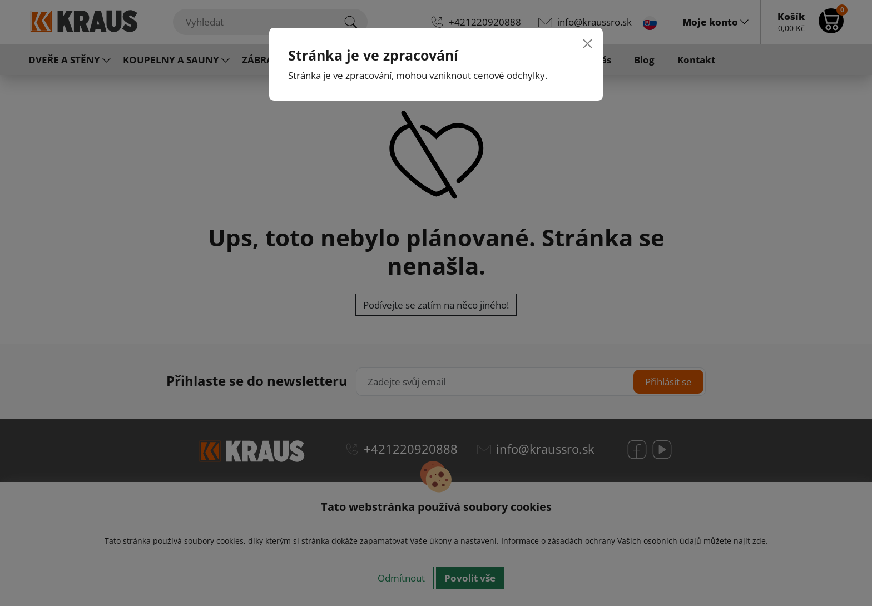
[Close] (587, 43)
